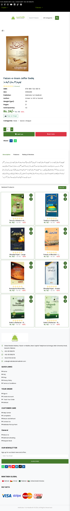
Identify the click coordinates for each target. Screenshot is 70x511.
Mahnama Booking (9, 438)
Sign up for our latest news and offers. (13, 452)
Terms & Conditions (9, 383)
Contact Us (6, 422)
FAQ (4, 374)
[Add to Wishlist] (31, 195)
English (4, 7)
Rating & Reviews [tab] (28, 154)
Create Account (8, 396)
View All (62, 187)
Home (5, 371)
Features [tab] (16, 154)
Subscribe (35, 461)
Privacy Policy (7, 380)
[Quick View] (31, 199)
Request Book (7, 441)
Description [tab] (6, 154)
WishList (5, 402)
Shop (4, 377)
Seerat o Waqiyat (25, 121)
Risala (15, 121)
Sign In (5, 394)
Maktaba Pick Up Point (10, 424)
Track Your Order (9, 399)
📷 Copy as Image (11, 116)
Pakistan (38, 7)
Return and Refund (9, 419)
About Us (6, 435)
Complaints (7, 416)
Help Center (7, 413)
